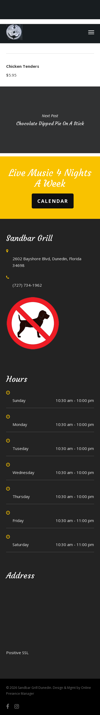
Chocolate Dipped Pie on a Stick (50, 119)
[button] (91, 32)
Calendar (52, 201)
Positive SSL (17, 652)
